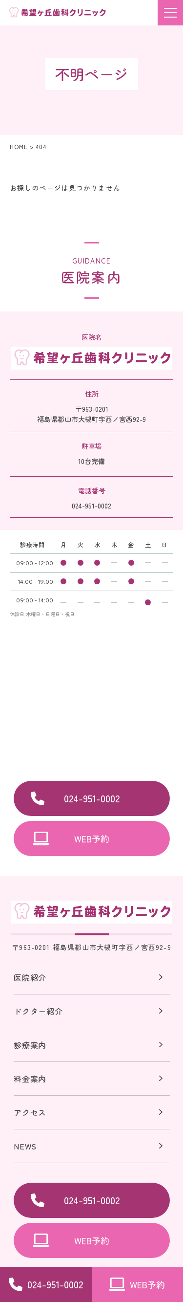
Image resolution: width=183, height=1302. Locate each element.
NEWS (25, 1146)
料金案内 (30, 1078)
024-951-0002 (92, 798)
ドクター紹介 (38, 1011)
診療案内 (30, 1045)
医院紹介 (30, 978)
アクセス (30, 1112)
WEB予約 (91, 838)
